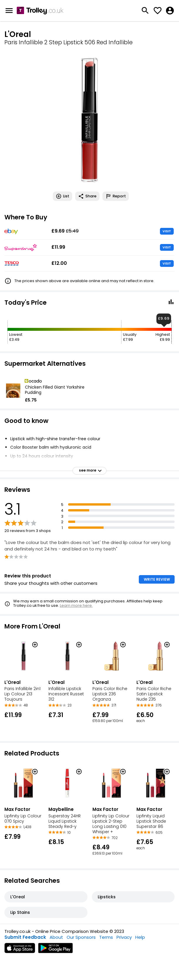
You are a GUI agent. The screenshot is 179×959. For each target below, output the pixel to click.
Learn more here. (76, 605)
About (56, 937)
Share (87, 196)
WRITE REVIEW (157, 579)
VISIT (167, 231)
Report (115, 196)
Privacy (124, 937)
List (62, 196)
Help (140, 937)
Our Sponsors (81, 937)
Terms (106, 937)
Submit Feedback (25, 937)
